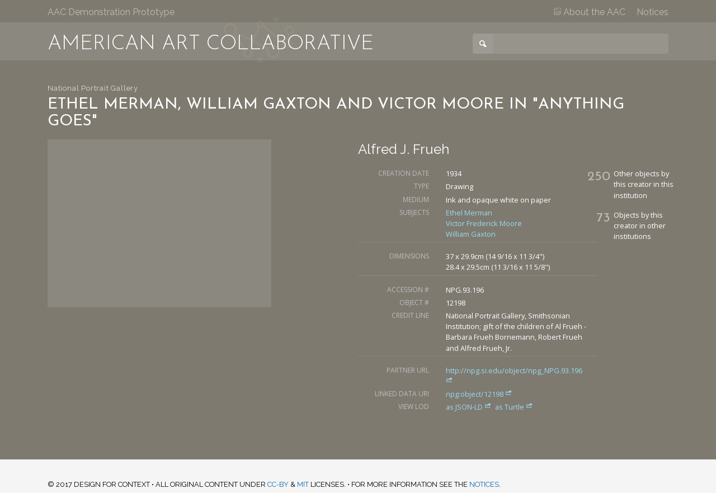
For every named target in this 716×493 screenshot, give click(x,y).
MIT (303, 484)
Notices (652, 12)
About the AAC (589, 12)
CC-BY (278, 484)
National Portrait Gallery (93, 88)
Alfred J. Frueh (403, 149)
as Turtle (514, 407)
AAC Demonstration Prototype (111, 12)
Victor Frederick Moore (484, 223)
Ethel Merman (469, 213)
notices (484, 484)
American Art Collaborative (211, 44)
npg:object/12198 (479, 394)
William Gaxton (471, 234)
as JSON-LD (469, 407)
